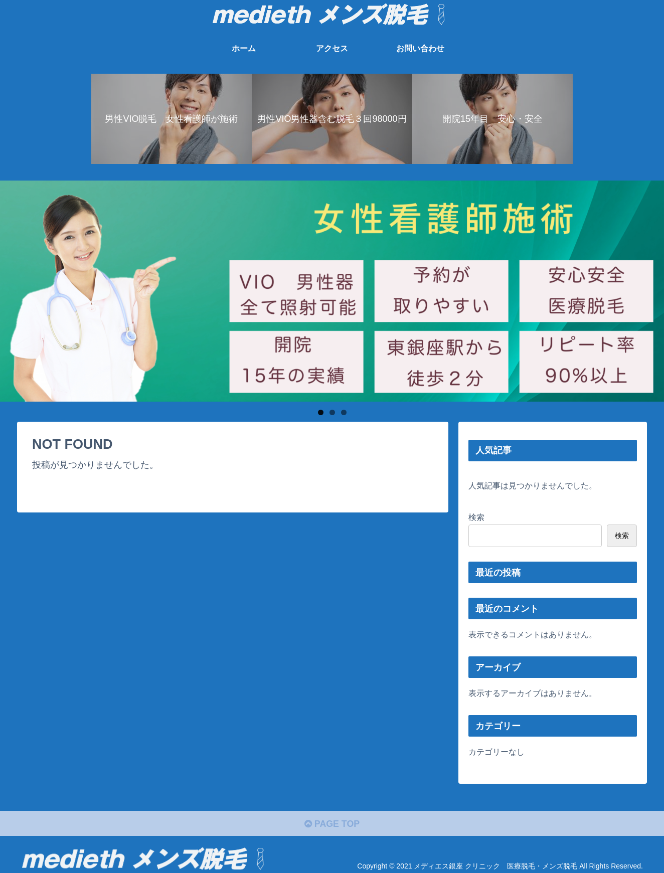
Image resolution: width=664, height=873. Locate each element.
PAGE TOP (332, 824)
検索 (476, 516)
